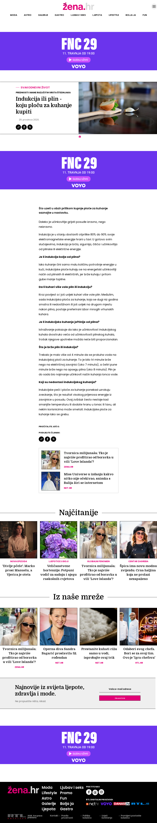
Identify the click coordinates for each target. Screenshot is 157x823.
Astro (27, 15)
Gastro (59, 15)
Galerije (43, 15)
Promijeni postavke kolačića (131, 817)
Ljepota (97, 15)
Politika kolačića (87, 817)
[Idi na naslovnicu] (78, 10)
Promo (66, 792)
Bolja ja (131, 15)
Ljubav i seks (78, 15)
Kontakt (54, 816)
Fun (145, 15)
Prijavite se (120, 698)
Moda (13, 15)
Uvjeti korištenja (107, 817)
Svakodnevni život (35, 87)
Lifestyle (114, 15)
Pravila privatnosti (67, 817)
